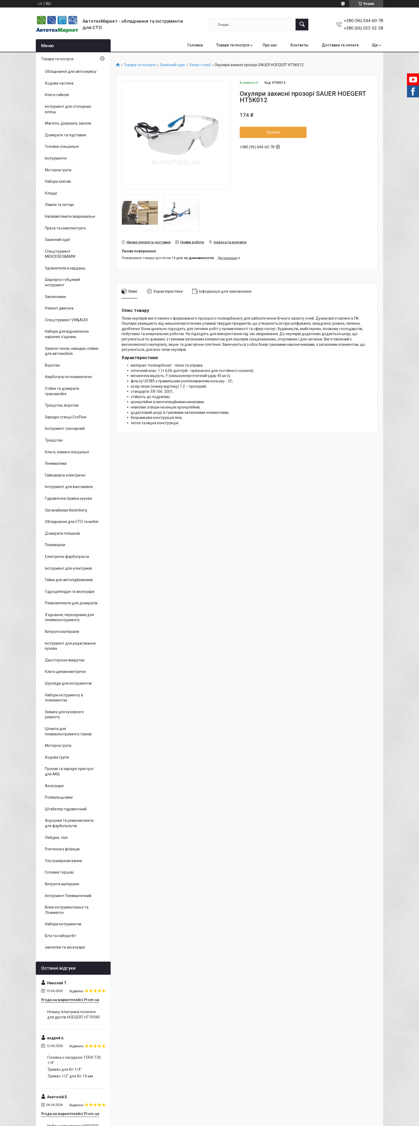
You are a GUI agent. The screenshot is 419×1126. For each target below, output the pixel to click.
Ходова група (57, 757)
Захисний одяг (172, 65)
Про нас (270, 45)
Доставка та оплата (340, 45)
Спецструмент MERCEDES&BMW (60, 254)
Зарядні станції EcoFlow (66, 417)
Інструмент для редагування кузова (70, 646)
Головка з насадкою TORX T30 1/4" (74, 1060)
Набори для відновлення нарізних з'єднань (67, 334)
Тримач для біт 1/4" (64, 1069)
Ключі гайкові (57, 95)
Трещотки (54, 440)
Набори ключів (58, 181)
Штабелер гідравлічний (66, 809)
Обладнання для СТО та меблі (71, 522)
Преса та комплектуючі (65, 228)
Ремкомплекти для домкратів (71, 603)
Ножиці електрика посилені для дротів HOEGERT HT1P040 (73, 1014)
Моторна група (58, 170)
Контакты (299, 45)
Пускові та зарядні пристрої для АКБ (69, 771)
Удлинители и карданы (65, 268)
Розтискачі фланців (62, 849)
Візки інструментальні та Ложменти (66, 910)
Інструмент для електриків (68, 568)
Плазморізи (55, 545)
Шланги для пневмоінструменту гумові (68, 731)
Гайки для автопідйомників (69, 580)
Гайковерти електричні (65, 475)
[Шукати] (302, 24)
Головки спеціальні (62, 146)
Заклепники (55, 297)
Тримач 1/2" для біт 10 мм (70, 1076)
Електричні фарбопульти (67, 556)
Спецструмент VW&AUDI (66, 320)
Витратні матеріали (62, 631)
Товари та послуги (232, 45)
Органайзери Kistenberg (66, 510)
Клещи (51, 193)
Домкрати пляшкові (62, 533)
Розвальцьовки (59, 797)
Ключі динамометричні (65, 671)
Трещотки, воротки (62, 405)
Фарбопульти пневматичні (68, 377)
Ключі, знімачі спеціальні (67, 452)
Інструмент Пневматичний (68, 896)
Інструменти (56, 158)
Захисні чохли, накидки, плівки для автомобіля (71, 351)
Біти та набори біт (60, 936)
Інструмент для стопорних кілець (68, 109)
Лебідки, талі (56, 837)
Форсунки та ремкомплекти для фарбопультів (69, 823)
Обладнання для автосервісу (70, 71)
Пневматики (56, 463)
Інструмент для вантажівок (69, 487)
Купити (273, 132)
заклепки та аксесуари (65, 947)
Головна (195, 45)
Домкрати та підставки (65, 135)
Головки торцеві (59, 872)
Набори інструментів (63, 924)
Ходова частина (59, 83)
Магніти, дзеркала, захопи (68, 123)
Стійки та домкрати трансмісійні (62, 391)
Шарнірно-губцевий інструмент (62, 282)
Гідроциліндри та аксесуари (69, 591)
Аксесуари (54, 786)
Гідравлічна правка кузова (68, 498)
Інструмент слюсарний (65, 428)
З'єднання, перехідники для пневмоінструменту (69, 617)
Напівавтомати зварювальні (70, 216)
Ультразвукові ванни (63, 861)
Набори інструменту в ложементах (64, 698)
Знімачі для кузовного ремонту (64, 714)
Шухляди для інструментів (68, 683)
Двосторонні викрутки (64, 660)
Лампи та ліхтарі (59, 205)
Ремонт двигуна (59, 308)
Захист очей (200, 65)
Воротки (52, 365)
